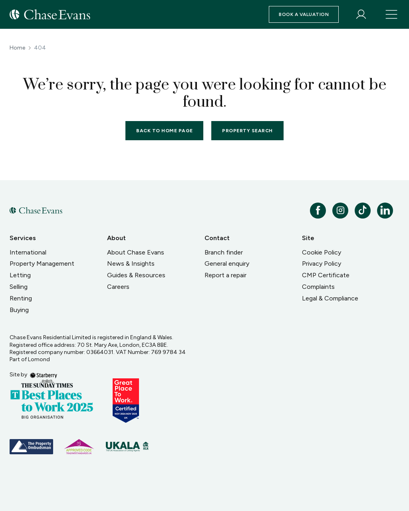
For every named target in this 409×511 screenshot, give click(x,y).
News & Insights (131, 263)
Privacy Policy (321, 263)
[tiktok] (363, 211)
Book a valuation (304, 14)
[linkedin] (385, 211)
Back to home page (164, 130)
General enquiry (226, 263)
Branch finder (223, 252)
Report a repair (225, 275)
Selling (19, 286)
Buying (19, 310)
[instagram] (340, 211)
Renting (21, 298)
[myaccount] (361, 14)
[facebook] (318, 211)
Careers (118, 286)
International (28, 252)
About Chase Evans (135, 252)
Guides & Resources (136, 275)
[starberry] (43, 374)
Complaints (318, 286)
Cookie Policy (321, 252)
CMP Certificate (325, 275)
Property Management (42, 263)
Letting (20, 275)
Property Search (247, 130)
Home (17, 48)
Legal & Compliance (330, 298)
